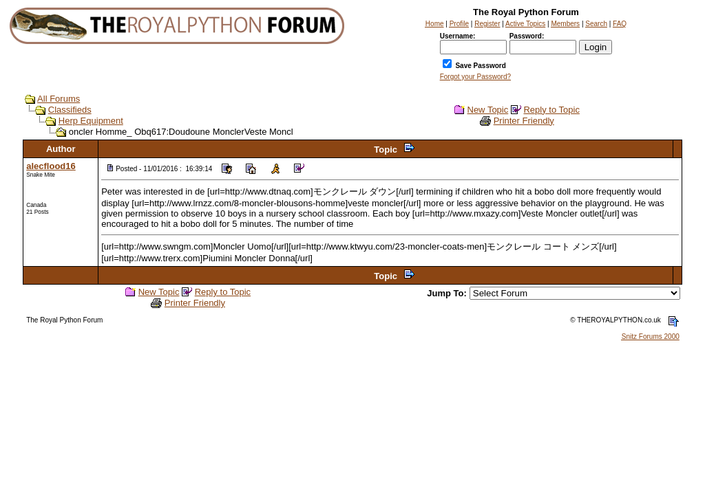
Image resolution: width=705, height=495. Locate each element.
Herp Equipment (91, 121)
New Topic (488, 109)
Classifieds (70, 109)
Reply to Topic (551, 109)
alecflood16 (51, 166)
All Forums (58, 99)
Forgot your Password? (475, 76)
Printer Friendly (524, 121)
